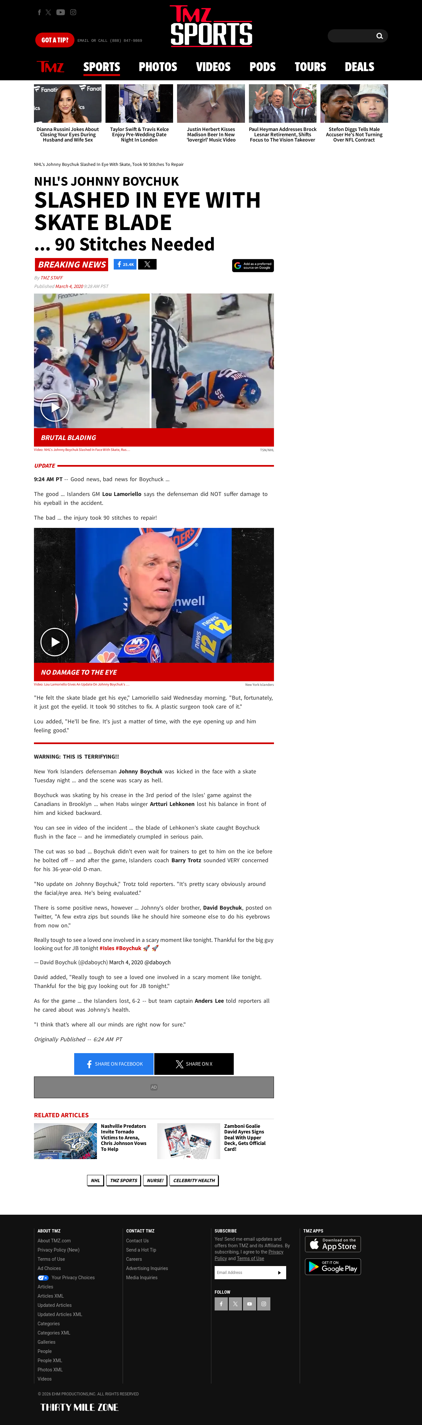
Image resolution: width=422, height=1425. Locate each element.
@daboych (157, 962)
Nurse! (155, 1180)
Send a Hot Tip (141, 1250)
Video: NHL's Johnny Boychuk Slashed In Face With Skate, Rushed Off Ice (82, 449)
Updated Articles (55, 1305)
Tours (310, 67)
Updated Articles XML (60, 1314)
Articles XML (51, 1296)
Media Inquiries (142, 1277)
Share (114, 1064)
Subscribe (279, 1272)
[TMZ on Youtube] (61, 12)
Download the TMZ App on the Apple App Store (333, 1244)
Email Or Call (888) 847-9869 (109, 41)
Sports (101, 67)
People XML (50, 1360)
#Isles (107, 948)
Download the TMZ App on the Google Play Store (333, 1266)
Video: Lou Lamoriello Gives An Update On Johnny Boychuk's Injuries (82, 684)
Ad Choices (49, 1268)
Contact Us (137, 1240)
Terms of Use (51, 1259)
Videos (213, 67)
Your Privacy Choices (66, 1277)
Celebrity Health (194, 1180)
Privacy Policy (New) (58, 1250)
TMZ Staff (51, 277)
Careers (134, 1259)
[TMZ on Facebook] (39, 12)
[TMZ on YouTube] (249, 1303)
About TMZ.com (54, 1240)
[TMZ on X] (49, 12)
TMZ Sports (123, 1180)
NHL (95, 1180)
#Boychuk (128, 948)
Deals (359, 67)
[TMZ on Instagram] (73, 12)
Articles (45, 1286)
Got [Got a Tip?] (55, 40)
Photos (158, 67)
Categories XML (54, 1332)
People (45, 1351)
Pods (263, 67)
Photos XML (50, 1369)
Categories (49, 1323)
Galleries (46, 1342)
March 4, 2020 (69, 286)
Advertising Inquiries (147, 1268)
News (50, 67)
